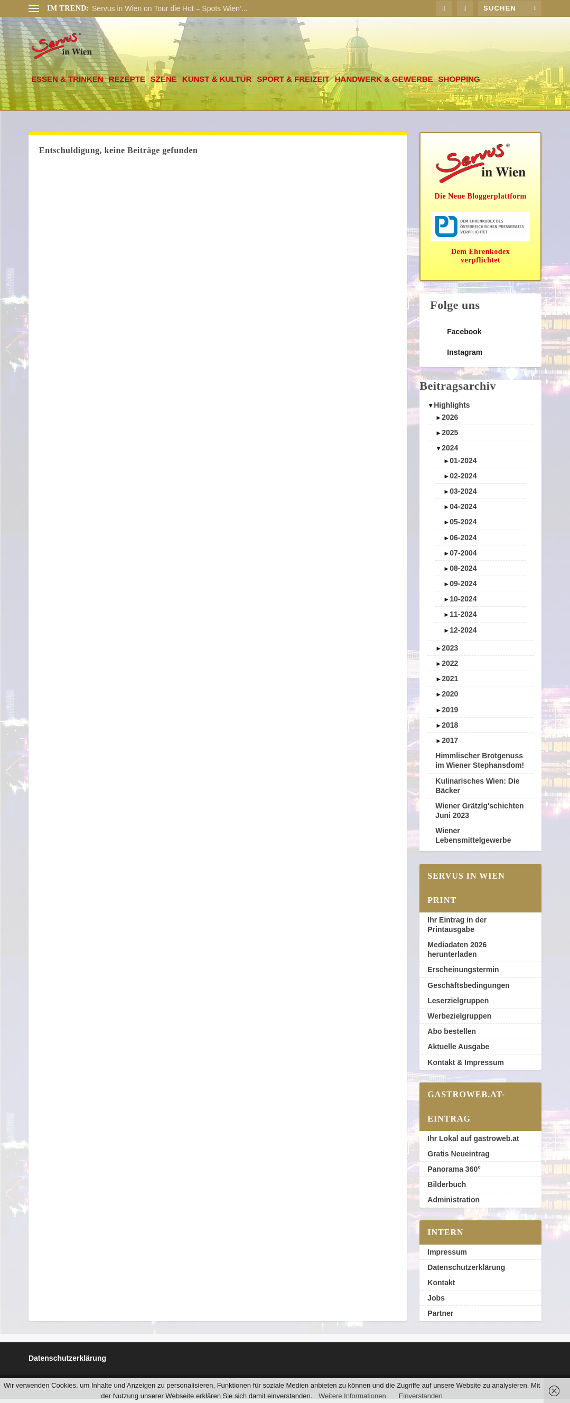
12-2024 (463, 634)
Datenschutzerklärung (466, 1271)
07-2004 (463, 557)
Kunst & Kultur (216, 83)
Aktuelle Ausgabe (458, 1051)
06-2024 (463, 541)
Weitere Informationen (352, 1396)
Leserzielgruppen (458, 1005)
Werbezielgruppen (459, 1020)
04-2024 (463, 510)
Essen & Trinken (67, 83)
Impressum (447, 1256)
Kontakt (441, 1287)
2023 (450, 652)
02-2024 (463, 480)
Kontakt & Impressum (465, 1066)
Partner (440, 1317)
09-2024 (463, 587)
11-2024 (463, 618)
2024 (450, 452)
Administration (453, 1204)
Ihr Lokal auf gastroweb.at (473, 1142)
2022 (450, 667)
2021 (450, 683)
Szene (164, 83)
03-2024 (463, 495)
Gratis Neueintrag (458, 1158)
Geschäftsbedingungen (468, 989)
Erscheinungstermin (463, 973)
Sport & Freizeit (293, 83)
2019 (450, 714)
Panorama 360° (454, 1173)
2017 (450, 744)
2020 (450, 698)
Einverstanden (421, 1396)
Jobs (436, 1302)
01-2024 (463, 464)
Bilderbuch (446, 1188)
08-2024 (463, 572)
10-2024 (463, 603)
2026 (450, 421)
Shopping (459, 83)
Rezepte (127, 83)
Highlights (452, 409)
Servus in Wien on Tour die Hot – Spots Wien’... (170, 8)
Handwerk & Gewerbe (384, 83)
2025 (450, 436)
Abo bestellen (451, 1035)
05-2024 (463, 526)
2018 (450, 729)
